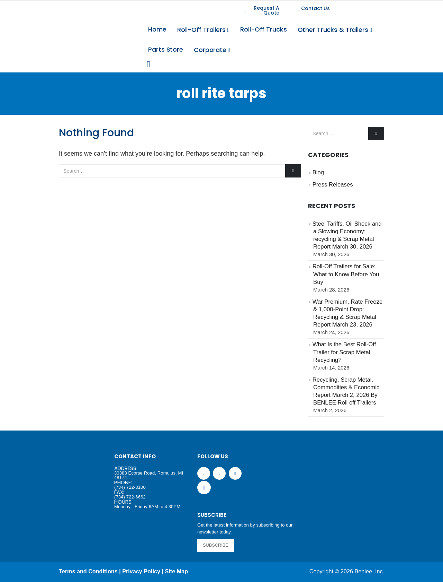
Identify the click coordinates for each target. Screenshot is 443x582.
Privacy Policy (141, 571)
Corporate (210, 49)
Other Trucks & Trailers (333, 29)
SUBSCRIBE (215, 545)
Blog (318, 172)
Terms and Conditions (88, 571)
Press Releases (333, 184)
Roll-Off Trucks (263, 29)
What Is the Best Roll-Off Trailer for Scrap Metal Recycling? (344, 352)
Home (157, 29)
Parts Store (165, 49)
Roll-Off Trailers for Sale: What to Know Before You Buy (346, 274)
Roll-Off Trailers (201, 29)
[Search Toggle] (148, 64)
